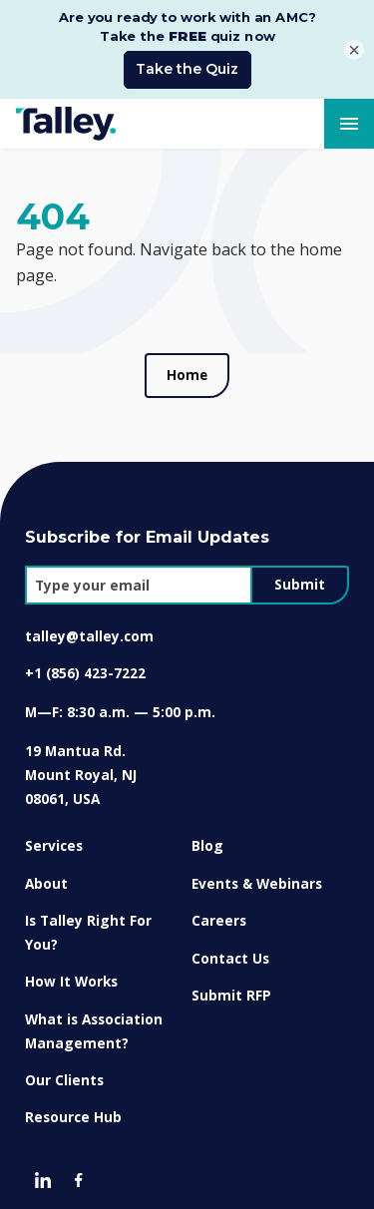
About (46, 877)
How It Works (71, 976)
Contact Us (230, 952)
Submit (299, 579)
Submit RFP (231, 989)
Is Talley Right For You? (88, 927)
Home (187, 369)
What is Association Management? (94, 1025)
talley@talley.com (89, 630)
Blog (207, 840)
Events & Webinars (256, 877)
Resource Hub (73, 1111)
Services (54, 840)
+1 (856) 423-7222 (85, 667)
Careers (218, 915)
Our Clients (64, 1073)
